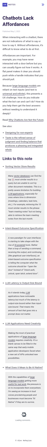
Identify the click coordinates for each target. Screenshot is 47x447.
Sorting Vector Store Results (20, 166)
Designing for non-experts (19, 132)
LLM (28, 292)
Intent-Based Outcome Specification (24, 228)
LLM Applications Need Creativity (23, 323)
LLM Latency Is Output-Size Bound (23, 283)
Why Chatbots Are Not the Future (26, 119)
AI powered (20, 245)
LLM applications (16, 194)
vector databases (22, 176)
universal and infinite (14, 93)
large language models (24, 85)
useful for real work (17, 384)
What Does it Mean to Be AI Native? (24, 367)
